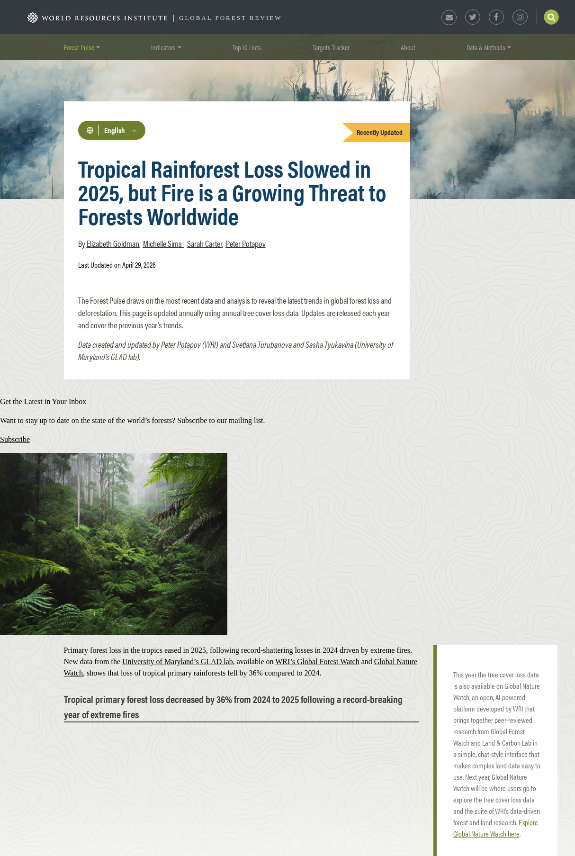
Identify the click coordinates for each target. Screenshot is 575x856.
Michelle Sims (163, 243)
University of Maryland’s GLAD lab (177, 662)
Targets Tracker (331, 47)
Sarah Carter (204, 243)
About (408, 47)
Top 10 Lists (247, 47)
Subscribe (15, 439)
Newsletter (449, 17)
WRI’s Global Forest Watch (317, 662)
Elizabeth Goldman (113, 243)
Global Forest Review (230, 17)
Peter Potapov (246, 243)
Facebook (496, 17)
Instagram (520, 17)
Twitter (472, 17)
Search (551, 17)
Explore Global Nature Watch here (495, 828)
